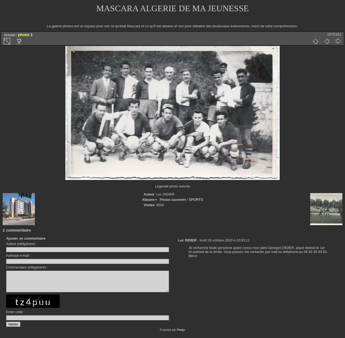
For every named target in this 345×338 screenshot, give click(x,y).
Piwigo (181, 333)
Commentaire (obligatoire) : (27, 267)
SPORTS (196, 200)
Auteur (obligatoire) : (21, 244)
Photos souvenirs (173, 200)
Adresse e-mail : (18, 255)
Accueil (9, 35)
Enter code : (15, 316)
